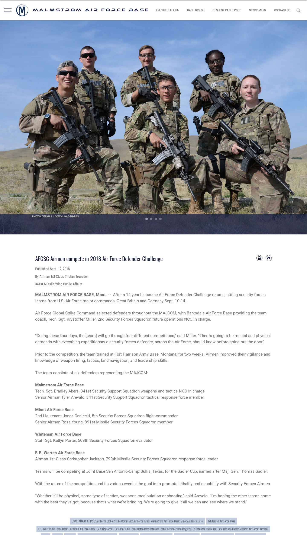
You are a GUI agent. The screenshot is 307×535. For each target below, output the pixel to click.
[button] (7, 10)
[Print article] (259, 258)
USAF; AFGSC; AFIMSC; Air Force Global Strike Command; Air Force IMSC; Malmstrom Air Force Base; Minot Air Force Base (137, 521)
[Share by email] (269, 258)
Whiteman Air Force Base (221, 521)
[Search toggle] (299, 10)
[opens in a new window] (227, 10)
